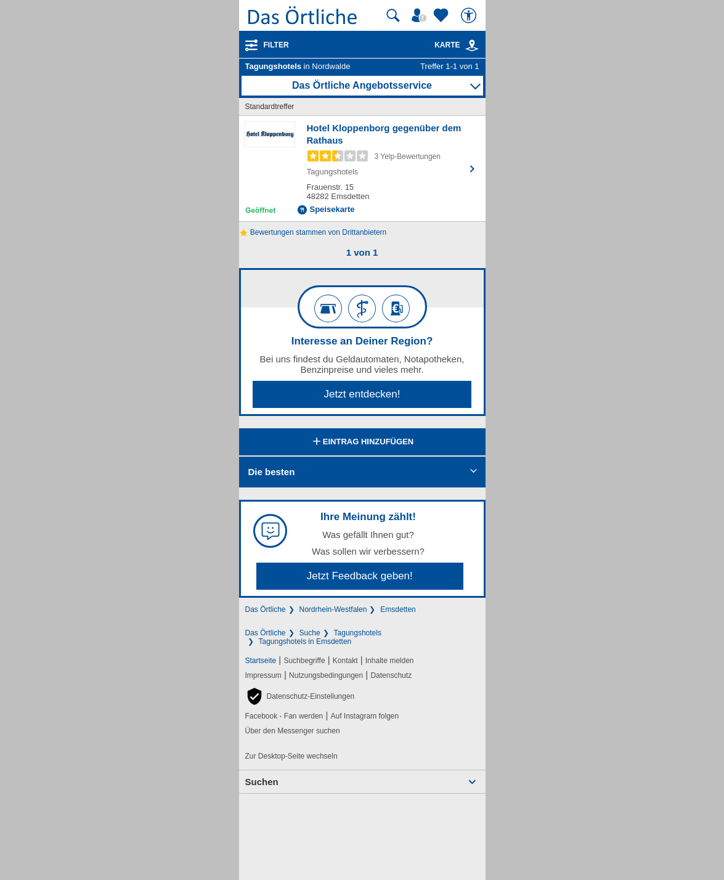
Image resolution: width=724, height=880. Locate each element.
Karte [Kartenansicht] (456, 45)
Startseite (261, 660)
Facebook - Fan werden (284, 716)
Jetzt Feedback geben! (360, 576)
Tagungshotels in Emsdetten (305, 641)
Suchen (262, 781)
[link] (472, 45)
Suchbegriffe (304, 660)
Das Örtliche (265, 609)
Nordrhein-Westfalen (333, 609)
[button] (300, 696)
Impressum (263, 675)
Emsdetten (397, 609)
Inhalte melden (389, 660)
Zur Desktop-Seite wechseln (291, 756)
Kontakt (345, 660)
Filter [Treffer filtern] (276, 45)
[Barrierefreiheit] (470, 15)
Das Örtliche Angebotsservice (362, 85)
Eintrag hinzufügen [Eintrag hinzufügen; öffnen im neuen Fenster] (362, 442)
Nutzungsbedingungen (326, 675)
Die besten (271, 471)
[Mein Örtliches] (421, 15)
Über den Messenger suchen (292, 731)
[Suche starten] (393, 15)
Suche (309, 633)
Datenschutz (391, 675)
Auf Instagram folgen (364, 716)
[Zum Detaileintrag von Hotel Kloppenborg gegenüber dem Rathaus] (362, 168)
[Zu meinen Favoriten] (442, 15)
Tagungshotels (357, 633)
